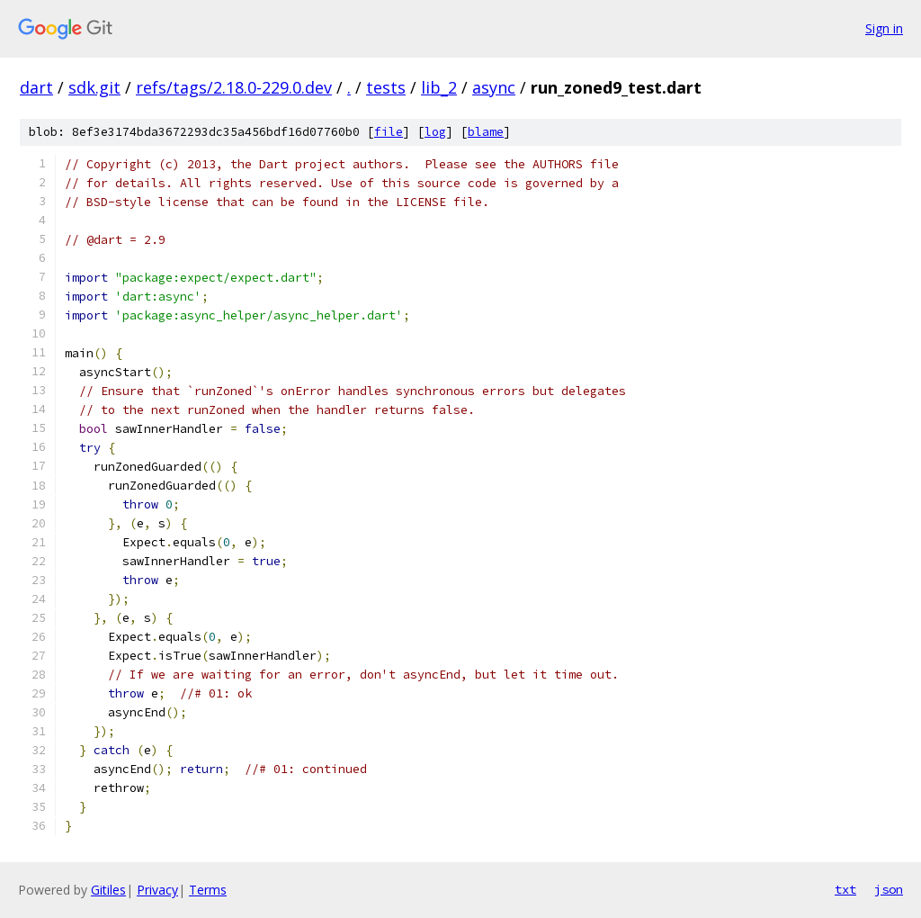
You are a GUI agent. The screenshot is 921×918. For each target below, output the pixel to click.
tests (386, 87)
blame (486, 132)
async (493, 87)
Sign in (884, 28)
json (888, 889)
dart (36, 87)
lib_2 (439, 87)
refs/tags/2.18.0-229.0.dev (234, 87)
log (435, 132)
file (388, 132)
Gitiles (108, 889)
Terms (208, 889)
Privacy (157, 889)
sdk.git (94, 87)
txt (845, 889)
